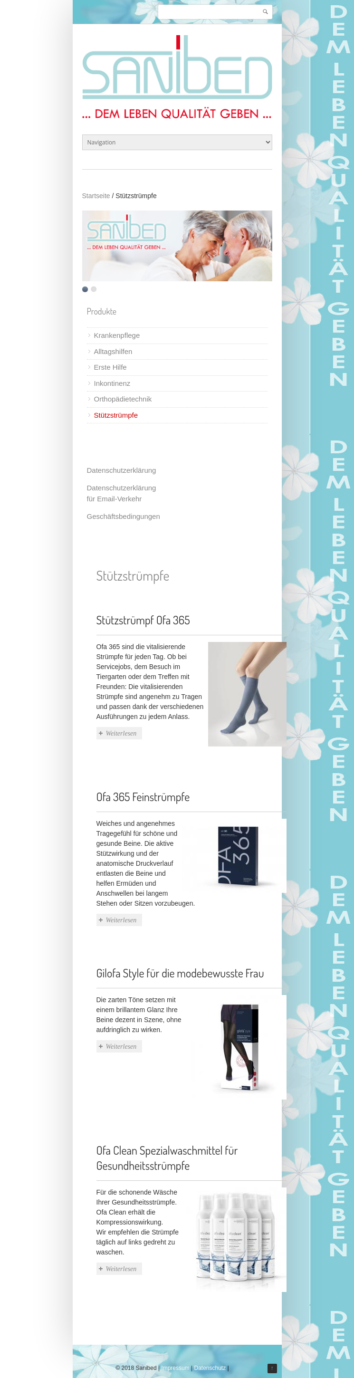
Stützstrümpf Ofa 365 (143, 619)
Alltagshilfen (113, 351)
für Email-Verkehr (114, 499)
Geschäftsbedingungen (123, 516)
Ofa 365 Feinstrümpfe (143, 796)
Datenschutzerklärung (121, 470)
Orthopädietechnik (123, 399)
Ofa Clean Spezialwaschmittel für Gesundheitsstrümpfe (167, 1158)
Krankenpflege (117, 335)
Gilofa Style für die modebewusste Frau (180, 973)
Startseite (96, 196)
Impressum (175, 1368)
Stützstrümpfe (116, 415)
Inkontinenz (112, 383)
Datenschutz (210, 1368)
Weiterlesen (121, 733)
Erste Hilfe (110, 367)
